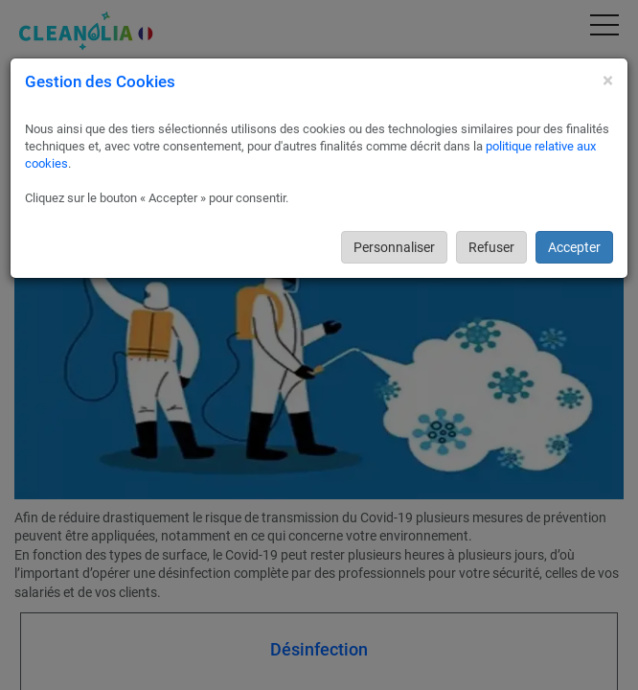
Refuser (491, 247)
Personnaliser (394, 247)
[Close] (608, 81)
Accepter (574, 247)
